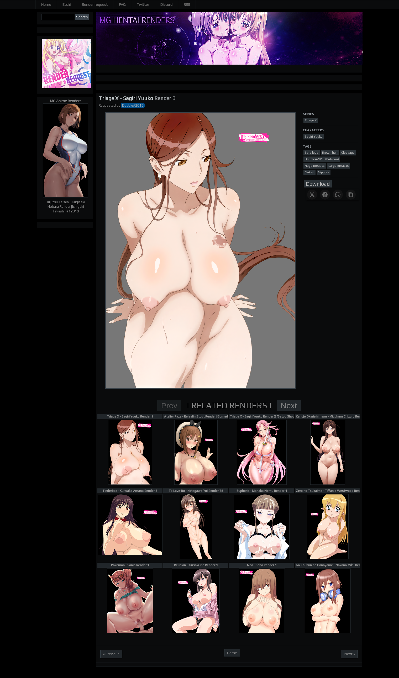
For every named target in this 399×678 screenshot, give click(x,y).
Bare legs (311, 152)
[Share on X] (312, 195)
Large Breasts (338, 166)
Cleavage (348, 152)
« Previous (111, 654)
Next (289, 405)
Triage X (108, 98)
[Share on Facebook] (325, 195)
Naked (309, 172)
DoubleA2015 (133, 105)
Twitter (143, 4)
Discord (166, 4)
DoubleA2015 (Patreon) (322, 159)
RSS (187, 4)
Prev (169, 405)
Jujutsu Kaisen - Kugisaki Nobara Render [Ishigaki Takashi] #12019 (66, 206)
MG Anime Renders (65, 101)
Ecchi (66, 4)
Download (318, 184)
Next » (349, 654)
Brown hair (330, 152)
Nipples (323, 172)
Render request (95, 4)
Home (46, 4)
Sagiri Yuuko (138, 98)
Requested (107, 105)
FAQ (122, 4)
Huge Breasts (315, 166)
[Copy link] (351, 195)
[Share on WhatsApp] (338, 195)
